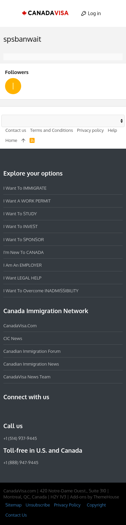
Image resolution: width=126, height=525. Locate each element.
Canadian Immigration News (31, 364)
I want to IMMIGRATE (25, 188)
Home (11, 140)
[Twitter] (44, 411)
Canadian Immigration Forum (31, 351)
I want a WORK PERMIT (27, 200)
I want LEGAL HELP (22, 277)
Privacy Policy (67, 505)
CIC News (12, 338)
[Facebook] (7, 411)
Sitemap (13, 505)
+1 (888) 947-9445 (20, 462)
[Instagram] (19, 411)
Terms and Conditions (51, 130)
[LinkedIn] (32, 411)
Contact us (15, 130)
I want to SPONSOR (23, 239)
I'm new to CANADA (23, 252)
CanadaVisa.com (20, 325)
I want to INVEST (20, 226)
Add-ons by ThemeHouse (94, 496)
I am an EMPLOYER (22, 265)
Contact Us (16, 515)
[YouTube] (56, 411)
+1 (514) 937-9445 (20, 438)
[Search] (115, 13)
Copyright (96, 505)
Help (112, 130)
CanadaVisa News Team (26, 376)
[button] (11, 13)
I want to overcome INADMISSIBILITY (41, 290)
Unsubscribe (38, 505)
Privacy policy (90, 130)
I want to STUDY (20, 213)
